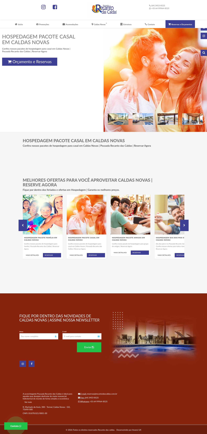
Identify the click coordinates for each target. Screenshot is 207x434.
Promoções (42, 24)
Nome (21, 331)
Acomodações (70, 24)
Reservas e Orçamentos (180, 24)
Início (19, 24)
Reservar (49, 255)
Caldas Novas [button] (99, 24)
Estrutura (125, 24)
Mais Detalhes (32, 255)
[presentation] (40, 347)
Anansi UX (136, 429)
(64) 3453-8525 (157, 5)
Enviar (89, 346)
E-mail (64, 331)
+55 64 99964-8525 (159, 8)
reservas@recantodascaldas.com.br (102, 393)
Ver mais (28, 401)
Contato (150, 24)
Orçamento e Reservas (30, 61)
